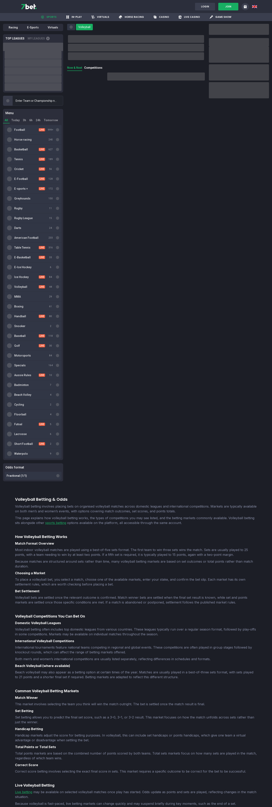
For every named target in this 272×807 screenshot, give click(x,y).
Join (228, 6)
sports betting (55, 260)
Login (205, 6)
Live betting (23, 529)
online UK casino (82, 613)
